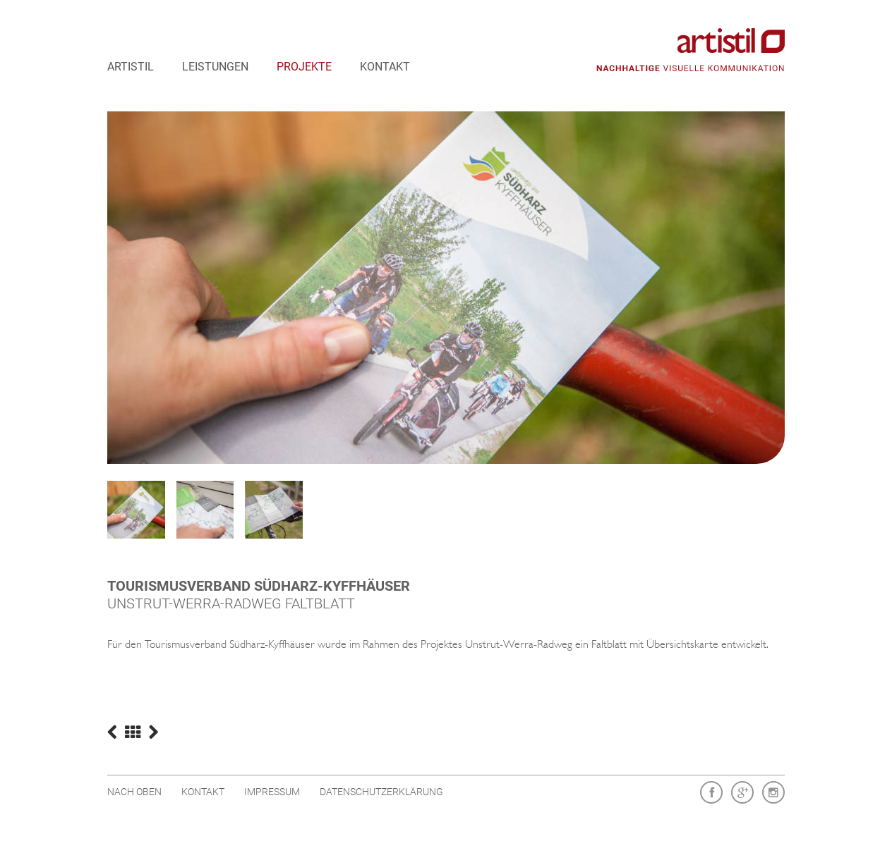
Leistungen (215, 66)
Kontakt (385, 66)
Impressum (272, 792)
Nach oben (134, 792)
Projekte (304, 66)
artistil (130, 66)
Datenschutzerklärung (381, 792)
